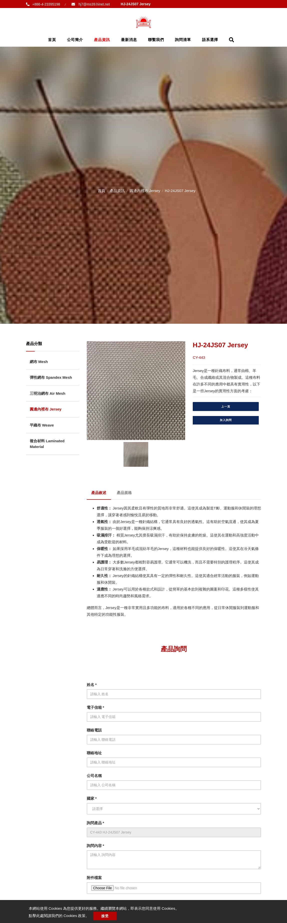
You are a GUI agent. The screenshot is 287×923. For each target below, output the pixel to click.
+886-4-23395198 (46, 4)
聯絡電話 (94, 729)
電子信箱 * (95, 706)
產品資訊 (102, 40)
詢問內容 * (95, 844)
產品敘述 (99, 492)
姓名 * (92, 683)
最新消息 (129, 40)
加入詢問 (226, 420)
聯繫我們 (156, 40)
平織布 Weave (42, 425)
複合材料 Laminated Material (47, 444)
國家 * (92, 797)
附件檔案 (94, 876)
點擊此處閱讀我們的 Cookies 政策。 (59, 916)
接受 (106, 916)
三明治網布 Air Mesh (48, 393)
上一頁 (225, 406)
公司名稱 (94, 774)
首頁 (52, 40)
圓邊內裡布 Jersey (145, 190)
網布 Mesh (39, 362)
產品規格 (125, 492)
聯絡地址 (94, 752)
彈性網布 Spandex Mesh (51, 377)
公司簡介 (75, 40)
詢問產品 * (95, 822)
